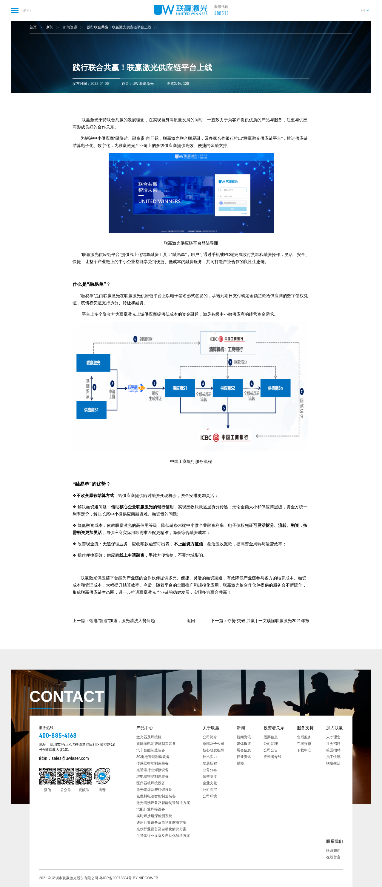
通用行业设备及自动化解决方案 (161, 822)
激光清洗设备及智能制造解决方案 (163, 803)
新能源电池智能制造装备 (156, 744)
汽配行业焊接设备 (150, 809)
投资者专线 (272, 757)
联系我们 (334, 841)
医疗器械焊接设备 (150, 783)
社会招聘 (333, 744)
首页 (33, 27)
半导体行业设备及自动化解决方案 (163, 836)
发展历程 (210, 763)
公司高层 (210, 790)
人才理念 (333, 737)
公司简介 (210, 737)
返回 (191, 620)
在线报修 (304, 744)
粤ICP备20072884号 (115, 878)
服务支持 (305, 727)
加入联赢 (334, 727)
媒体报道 (244, 744)
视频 (240, 763)
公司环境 (210, 796)
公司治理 (271, 744)
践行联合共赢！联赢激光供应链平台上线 (119, 27)
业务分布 (210, 770)
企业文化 (210, 783)
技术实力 (210, 757)
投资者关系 (274, 727)
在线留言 (333, 857)
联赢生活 (333, 763)
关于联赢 (211, 727)
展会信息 (244, 750)
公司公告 (271, 750)
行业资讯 (244, 757)
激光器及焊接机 (148, 737)
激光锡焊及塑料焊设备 (154, 790)
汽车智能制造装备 (150, 750)
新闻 (49, 27)
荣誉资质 (210, 776)
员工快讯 (333, 757)
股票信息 (271, 737)
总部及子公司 (213, 744)
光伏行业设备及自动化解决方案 (161, 829)
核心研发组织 (213, 750)
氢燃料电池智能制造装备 (156, 796)
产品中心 (144, 727)
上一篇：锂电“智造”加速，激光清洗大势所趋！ (116, 620)
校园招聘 (333, 750)
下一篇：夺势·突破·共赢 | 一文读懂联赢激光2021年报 (260, 620)
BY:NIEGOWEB (145, 878)
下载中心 (304, 750)
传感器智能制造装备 (152, 763)
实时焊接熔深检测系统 (154, 816)
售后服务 (304, 737)
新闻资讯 (70, 27)
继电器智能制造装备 (152, 776)
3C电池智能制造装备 (153, 757)
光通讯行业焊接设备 (152, 770)
